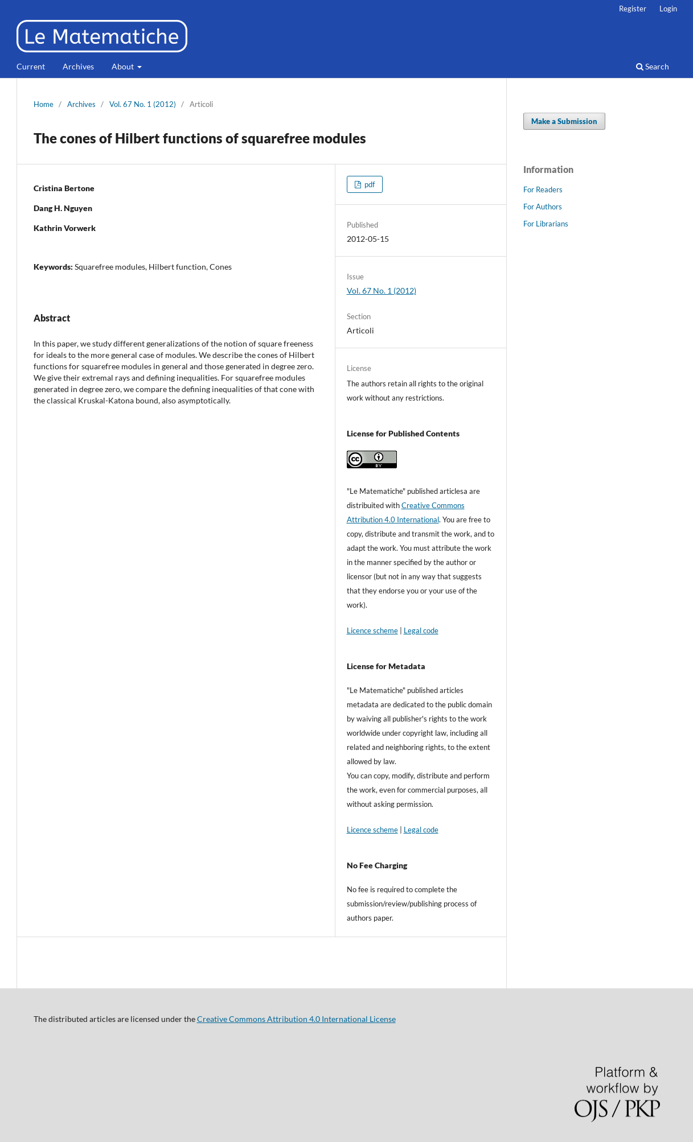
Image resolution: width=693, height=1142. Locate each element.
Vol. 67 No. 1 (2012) (142, 104)
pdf (369, 184)
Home (44, 104)
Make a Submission (564, 121)
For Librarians (545, 223)
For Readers (543, 189)
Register (632, 8)
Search (652, 66)
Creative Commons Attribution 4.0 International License (296, 1019)
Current (31, 66)
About (124, 66)
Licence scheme (372, 630)
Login (668, 8)
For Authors (542, 206)
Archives (78, 66)
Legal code (421, 630)
